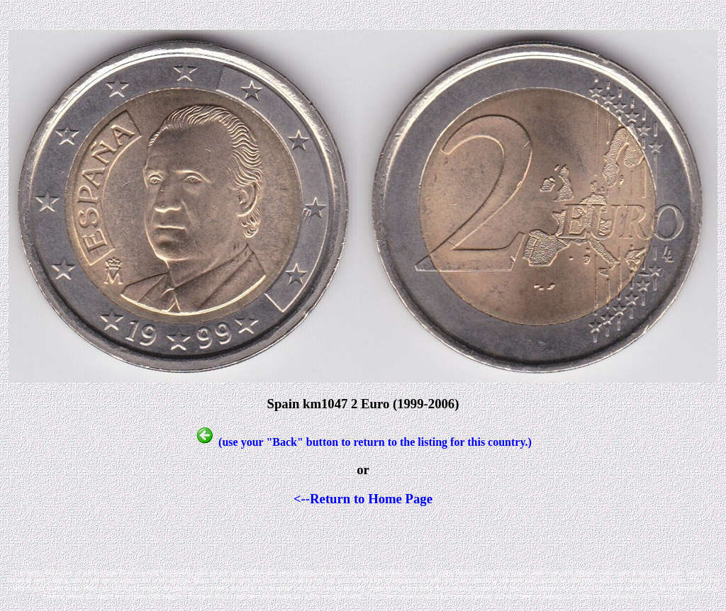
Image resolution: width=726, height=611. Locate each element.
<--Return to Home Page (363, 498)
